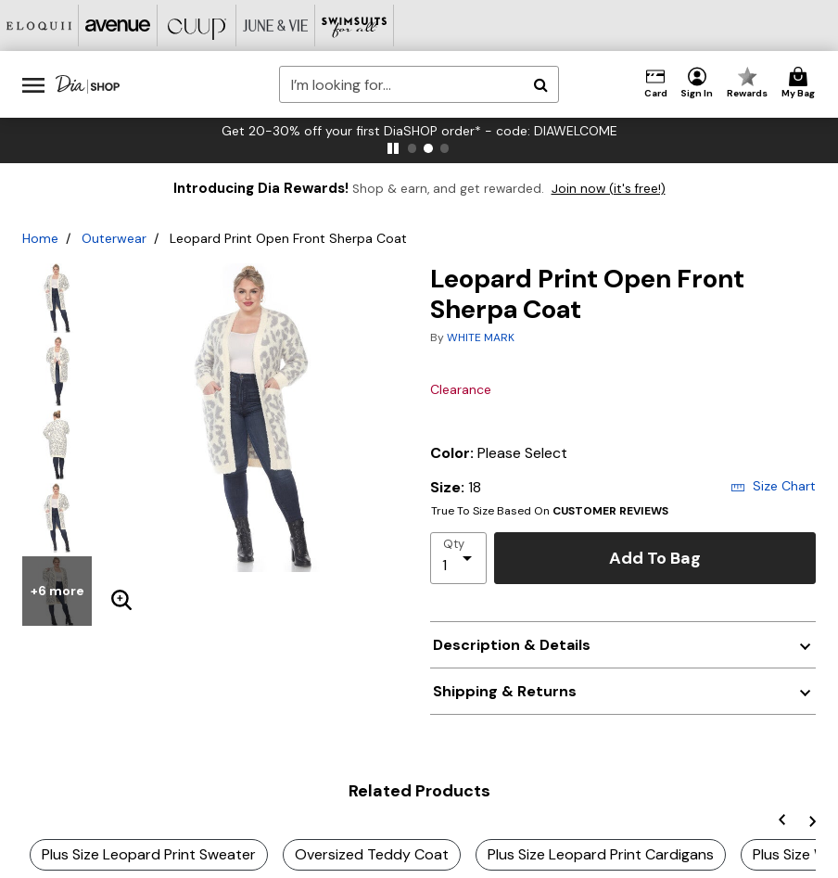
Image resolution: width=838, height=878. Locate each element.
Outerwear (114, 238)
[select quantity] (458, 558)
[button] (697, 83)
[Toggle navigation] (33, 84)
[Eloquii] (39, 25)
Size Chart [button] (773, 485)
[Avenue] (118, 25)
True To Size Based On (549, 510)
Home (40, 238)
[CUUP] (197, 25)
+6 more (57, 590)
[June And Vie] (275, 25)
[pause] (393, 148)
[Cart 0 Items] (801, 83)
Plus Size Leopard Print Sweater (149, 854)
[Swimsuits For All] (354, 25)
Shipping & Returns (505, 691)
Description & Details (511, 645)
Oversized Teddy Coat (372, 854)
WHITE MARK (480, 337)
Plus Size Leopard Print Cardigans (601, 854)
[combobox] (418, 84)
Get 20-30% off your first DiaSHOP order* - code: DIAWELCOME (419, 130)
